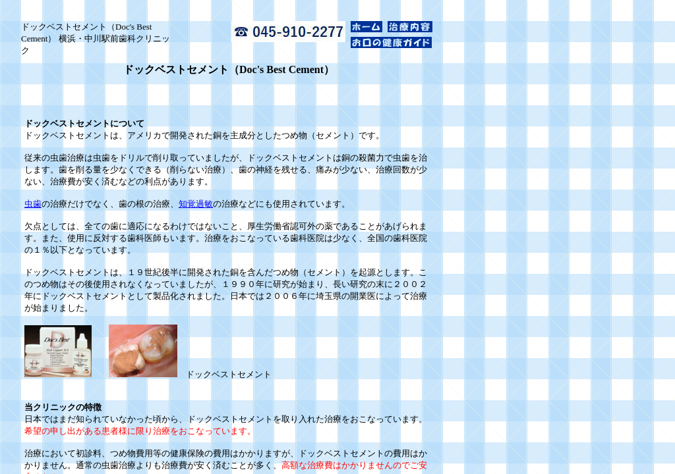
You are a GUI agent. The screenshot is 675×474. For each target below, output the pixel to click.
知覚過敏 (196, 204)
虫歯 (33, 204)
